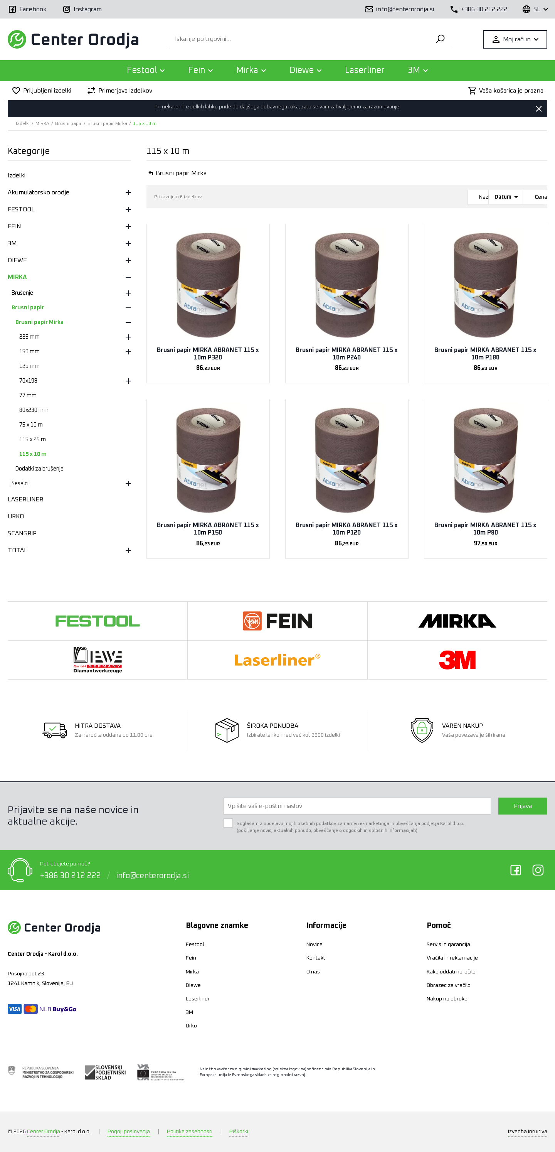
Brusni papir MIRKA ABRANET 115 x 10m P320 (208, 354)
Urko (191, 1026)
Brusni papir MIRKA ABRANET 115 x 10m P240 (347, 354)
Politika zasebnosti (189, 1131)
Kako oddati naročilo (451, 972)
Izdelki (23, 123)
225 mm (29, 337)
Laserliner (365, 70)
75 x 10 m (31, 425)
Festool (195, 944)
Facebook (515, 870)
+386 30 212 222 (70, 875)
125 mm (29, 366)
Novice (314, 944)
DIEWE (17, 260)
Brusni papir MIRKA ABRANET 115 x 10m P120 (347, 529)
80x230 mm (34, 410)
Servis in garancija (448, 944)
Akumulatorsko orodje (38, 192)
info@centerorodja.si (152, 875)
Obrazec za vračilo (449, 985)
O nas (313, 972)
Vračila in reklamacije (452, 958)
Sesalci (20, 483)
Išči (439, 39)
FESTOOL (21, 209)
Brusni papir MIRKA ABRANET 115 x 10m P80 (485, 529)
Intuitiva (527, 1131)
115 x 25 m (32, 439)
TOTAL (17, 550)
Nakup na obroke (447, 999)
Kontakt (315, 958)
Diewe (193, 985)
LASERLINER (25, 499)
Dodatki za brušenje (39, 469)
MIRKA (42, 123)
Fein (191, 958)
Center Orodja (43, 1131)
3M (12, 243)
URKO (16, 516)
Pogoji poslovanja (129, 1131)
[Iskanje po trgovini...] (298, 39)
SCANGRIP (22, 533)
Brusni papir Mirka (107, 123)
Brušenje (22, 293)
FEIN (14, 226)
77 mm (28, 395)
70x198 (28, 381)
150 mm (29, 351)
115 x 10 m (144, 123)
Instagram (538, 870)
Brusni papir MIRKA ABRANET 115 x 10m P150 (208, 529)
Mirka (192, 972)
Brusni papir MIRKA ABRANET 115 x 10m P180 (485, 354)
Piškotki (238, 1131)
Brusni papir (68, 123)
